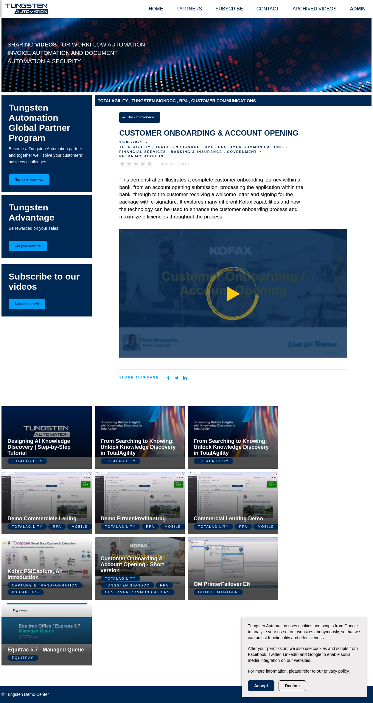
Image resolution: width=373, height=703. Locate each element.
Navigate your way (29, 179)
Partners (189, 8)
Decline (292, 685)
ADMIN (358, 8)
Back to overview (141, 117)
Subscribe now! (27, 303)
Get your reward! (28, 246)
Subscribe (229, 8)
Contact (268, 8)
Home (156, 8)
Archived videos (315, 8)
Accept (261, 685)
